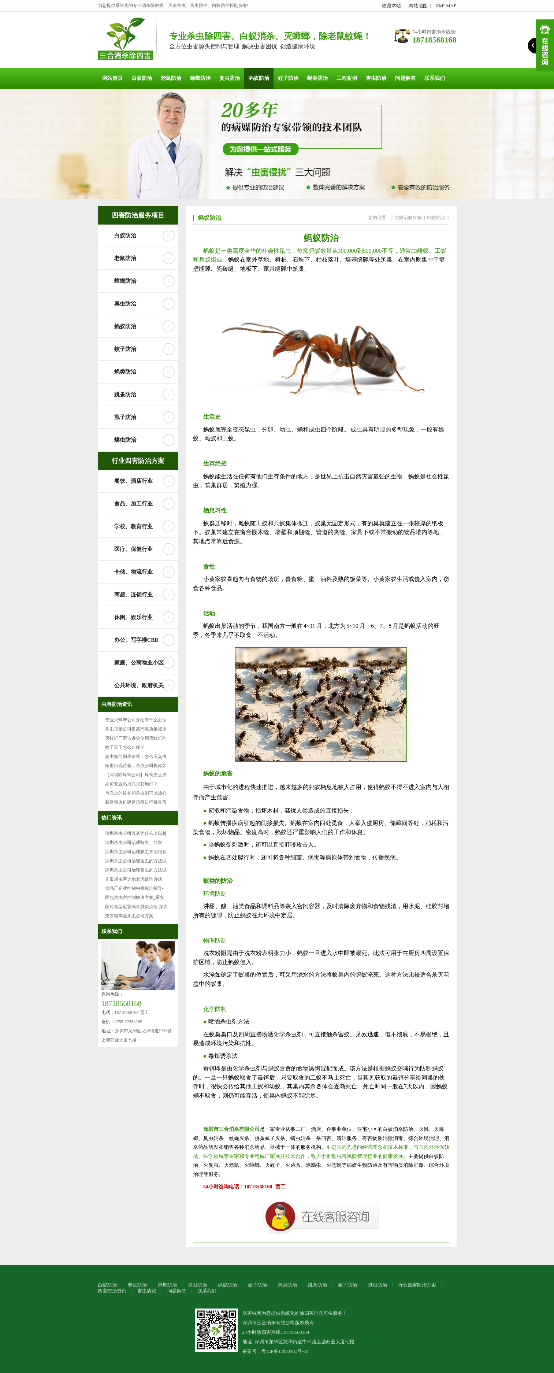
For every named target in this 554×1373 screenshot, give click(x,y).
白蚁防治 (141, 78)
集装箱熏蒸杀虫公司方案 (129, 915)
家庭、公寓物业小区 (139, 663)
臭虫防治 (229, 78)
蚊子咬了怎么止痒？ (125, 747)
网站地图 (418, 5)
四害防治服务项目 (138, 215)
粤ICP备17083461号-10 (285, 1351)
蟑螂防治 (200, 78)
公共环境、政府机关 (139, 685)
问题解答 (405, 78)
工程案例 (347, 78)
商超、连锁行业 (133, 594)
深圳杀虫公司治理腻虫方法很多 (136, 851)
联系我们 (434, 78)
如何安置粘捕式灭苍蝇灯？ (131, 784)
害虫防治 (376, 78)
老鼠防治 (171, 78)
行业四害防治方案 (138, 461)
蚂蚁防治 (259, 78)
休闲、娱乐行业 (133, 617)
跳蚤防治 (125, 394)
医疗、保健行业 (133, 549)
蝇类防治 (317, 78)
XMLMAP (445, 5)
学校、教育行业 (133, 526)
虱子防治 (125, 417)
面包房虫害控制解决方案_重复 (134, 897)
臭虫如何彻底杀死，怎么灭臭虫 (136, 756)
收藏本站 (391, 5)
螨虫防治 (125, 440)
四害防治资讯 (112, 1291)
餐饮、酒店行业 (133, 481)
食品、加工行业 (133, 504)
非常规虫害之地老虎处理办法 (133, 879)
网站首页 (112, 78)
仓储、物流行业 (133, 572)
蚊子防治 (288, 78)
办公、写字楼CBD (136, 640)
